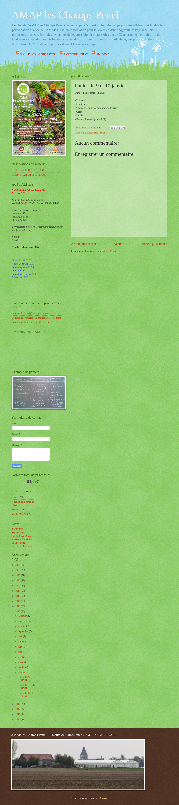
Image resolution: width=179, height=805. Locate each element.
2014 (18, 704)
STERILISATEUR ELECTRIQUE (28, 170)
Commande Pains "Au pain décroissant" (31, 322)
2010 (18, 719)
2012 (18, 709)
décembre (23, 616)
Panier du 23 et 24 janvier (26, 678)
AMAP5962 (17, 529)
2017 (18, 601)
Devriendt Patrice (76, 54)
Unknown (102, 54)
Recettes (16, 509)
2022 (18, 575)
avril (20, 657)
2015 (18, 611)
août (20, 636)
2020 (18, 585)
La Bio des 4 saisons (21, 546)
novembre (23, 621)
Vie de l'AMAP (19, 514)
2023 (18, 570)
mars (21, 662)
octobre (22, 626)
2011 (18, 714)
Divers (15, 497)
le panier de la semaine (95, 132)
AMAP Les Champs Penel (38, 54)
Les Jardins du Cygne (22, 536)
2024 (18, 565)
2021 (18, 580)
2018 (18, 596)
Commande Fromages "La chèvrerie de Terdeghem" (37, 317)
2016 (18, 606)
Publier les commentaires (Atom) (101, 251)
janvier (22, 672)
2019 (18, 591)
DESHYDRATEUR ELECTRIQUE (29, 175)
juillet (21, 641)
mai (20, 652)
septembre (23, 631)
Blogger (103, 798)
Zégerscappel (18, 532)
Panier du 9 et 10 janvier (26, 694)
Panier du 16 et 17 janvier (26, 686)
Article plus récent (83, 244)
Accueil (119, 244)
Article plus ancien (154, 244)
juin (20, 647)
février (21, 667)
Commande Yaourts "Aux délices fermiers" (32, 313)
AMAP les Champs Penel (65, 15)
